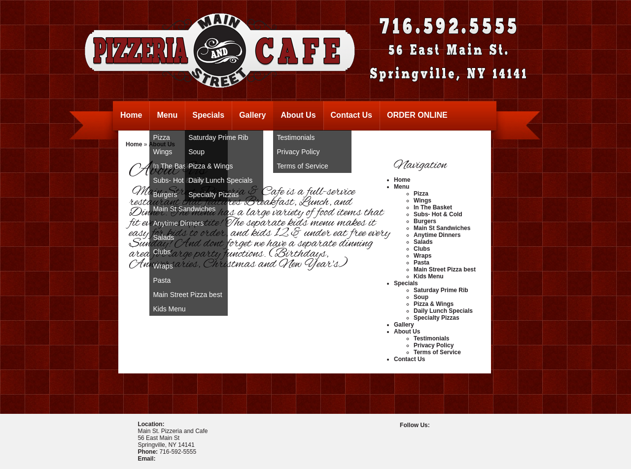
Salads (163, 237)
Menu (167, 115)
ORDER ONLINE (417, 115)
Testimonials (296, 137)
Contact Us (351, 115)
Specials (208, 115)
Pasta (162, 280)
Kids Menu (169, 309)
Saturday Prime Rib (218, 137)
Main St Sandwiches (184, 209)
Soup (196, 152)
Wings (422, 200)
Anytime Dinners (178, 223)
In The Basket (433, 207)
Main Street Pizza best (187, 295)
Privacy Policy (298, 152)
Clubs (162, 252)
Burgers (425, 221)
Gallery (252, 115)
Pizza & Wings (210, 166)
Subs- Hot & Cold (438, 214)
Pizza (421, 193)
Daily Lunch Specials (220, 180)
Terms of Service (302, 166)
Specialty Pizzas (213, 195)
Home (131, 115)
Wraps (163, 266)
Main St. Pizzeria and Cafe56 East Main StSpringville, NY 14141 (173, 438)
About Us (298, 115)
